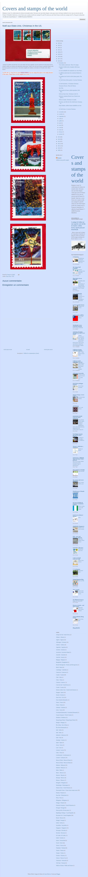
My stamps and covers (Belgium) (78, 480)
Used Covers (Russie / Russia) (78, 515)
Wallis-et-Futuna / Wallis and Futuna (64, 865)
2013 (59, 141)
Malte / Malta (59, 770)
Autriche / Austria (60, 657)
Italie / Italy (58, 737)
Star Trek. (61, 88)
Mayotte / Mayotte (60, 775)
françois (59, 158)
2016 (59, 61)
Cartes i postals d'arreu (78, 304)
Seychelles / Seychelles (61, 825)
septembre (61, 116)
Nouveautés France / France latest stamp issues (66, 790)
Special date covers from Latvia (81, 592)
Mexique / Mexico (60, 777)
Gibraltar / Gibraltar (60, 707)
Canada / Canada (60, 674)
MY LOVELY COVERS (79, 469)
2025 (59, 43)
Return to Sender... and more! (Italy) (78, 606)
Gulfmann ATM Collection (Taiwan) (77, 361)
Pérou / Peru (59, 797)
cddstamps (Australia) (78, 373)
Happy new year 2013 (77, 601)
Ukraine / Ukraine (60, 855)
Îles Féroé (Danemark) (61, 727)
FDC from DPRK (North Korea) (81, 540)
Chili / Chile (59, 677)
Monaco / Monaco (60, 780)
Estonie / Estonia (60, 695)
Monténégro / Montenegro (62, 785)
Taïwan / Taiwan (60, 845)
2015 (59, 137)
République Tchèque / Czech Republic (65, 812)
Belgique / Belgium (60, 659)
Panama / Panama (60, 792)
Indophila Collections (78, 547)
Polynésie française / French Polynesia (65, 805)
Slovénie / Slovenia (60, 833)
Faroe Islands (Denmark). (62, 700)
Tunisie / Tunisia (60, 850)
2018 (59, 56)
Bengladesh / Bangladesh (62, 662)
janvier (61, 134)
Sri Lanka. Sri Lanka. (61, 835)
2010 (59, 148)
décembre (61, 63)
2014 (59, 139)
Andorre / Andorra (60, 644)
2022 (59, 47)
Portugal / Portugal (60, 807)
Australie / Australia (60, 654)
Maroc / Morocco (60, 772)
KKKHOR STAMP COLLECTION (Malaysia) (77, 417)
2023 (59, 45)
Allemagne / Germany (61, 642)
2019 (59, 54)
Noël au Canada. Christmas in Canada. (68, 99)
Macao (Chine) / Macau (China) (63, 760)
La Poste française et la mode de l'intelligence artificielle (81, 297)
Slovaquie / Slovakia (60, 830)
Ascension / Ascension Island (62, 652)
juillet (60, 120)
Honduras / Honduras (61, 717)
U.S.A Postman (76, 569)
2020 (59, 52)
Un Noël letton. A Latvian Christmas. (67, 109)
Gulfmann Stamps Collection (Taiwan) (77, 350)
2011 (59, 145)
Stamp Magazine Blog (78, 579)
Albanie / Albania (60, 637)
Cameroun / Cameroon (61, 672)
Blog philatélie (76, 628)
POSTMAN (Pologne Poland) (78, 384)
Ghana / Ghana (59, 705)
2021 (59, 49)
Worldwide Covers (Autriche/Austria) (77, 326)
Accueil (28, 349)
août (60, 118)
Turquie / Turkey (60, 853)
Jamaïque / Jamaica (60, 740)
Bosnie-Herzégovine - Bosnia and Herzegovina (66, 664)
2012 (59, 143)
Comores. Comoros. (60, 682)
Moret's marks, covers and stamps (81, 508)
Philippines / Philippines (61, 800)
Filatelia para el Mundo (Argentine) (78, 492)
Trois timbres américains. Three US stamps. (69, 64)
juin (60, 123)
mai (60, 125)
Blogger (58, 874)
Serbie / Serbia (59, 822)
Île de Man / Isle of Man (61, 725)
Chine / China (59, 680)
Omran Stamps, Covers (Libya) (78, 395)
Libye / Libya (59, 752)
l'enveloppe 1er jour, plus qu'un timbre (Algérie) (78, 435)
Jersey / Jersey (59, 745)
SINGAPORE (81, 471)
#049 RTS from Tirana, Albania (81, 609)
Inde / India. (59, 732)
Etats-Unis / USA (10, 276)
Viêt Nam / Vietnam (60, 863)
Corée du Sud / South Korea (62, 685)
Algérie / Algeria (60, 639)
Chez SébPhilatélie (77, 293)
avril (60, 127)
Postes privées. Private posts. (62, 810)
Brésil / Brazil (59, 667)
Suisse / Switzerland (60, 840)
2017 (59, 58)
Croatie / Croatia (60, 687)
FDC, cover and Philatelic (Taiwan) (77, 537)
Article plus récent (8, 349)
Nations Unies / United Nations (63, 787)
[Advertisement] (28, 333)
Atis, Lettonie (76, 589)
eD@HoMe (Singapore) (78, 526)
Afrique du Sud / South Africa (63, 634)
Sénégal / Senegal (60, 820)
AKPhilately (76, 406)
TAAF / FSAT (59, 843)
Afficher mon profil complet (62, 160)
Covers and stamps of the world (34, 8)
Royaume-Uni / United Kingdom (63, 815)
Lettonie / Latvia (60, 750)
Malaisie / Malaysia (60, 765)
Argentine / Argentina (61, 647)
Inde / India (58, 730)
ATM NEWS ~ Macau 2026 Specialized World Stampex (81, 366)
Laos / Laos (58, 747)
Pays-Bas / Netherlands (61, 795)
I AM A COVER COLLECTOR (77, 558)
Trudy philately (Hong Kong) (78, 617)
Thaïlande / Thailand (61, 848)
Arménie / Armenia (60, 649)
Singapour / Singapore (61, 828)
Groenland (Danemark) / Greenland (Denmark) (66, 712)
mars (60, 129)
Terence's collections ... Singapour (78, 447)
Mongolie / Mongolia (61, 782)
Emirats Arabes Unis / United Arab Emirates (66, 689)
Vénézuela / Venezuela (61, 860)
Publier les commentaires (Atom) (31, 353)
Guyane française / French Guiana (64, 715)
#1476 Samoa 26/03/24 (78, 327)
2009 (59, 150)
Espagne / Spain (59, 692)
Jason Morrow (47, 874)
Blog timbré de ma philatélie (77, 279)
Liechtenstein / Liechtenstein (62, 755)
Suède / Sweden (59, 838)
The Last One (81, 580)
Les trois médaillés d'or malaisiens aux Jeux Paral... (70, 70)
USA (79, 517)
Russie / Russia (59, 817)
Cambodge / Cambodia (61, 669)
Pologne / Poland (60, 802)
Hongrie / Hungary (60, 722)
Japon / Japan (59, 742)
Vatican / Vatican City (61, 858)
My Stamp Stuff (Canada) (77, 268)
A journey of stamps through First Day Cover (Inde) (79, 333)
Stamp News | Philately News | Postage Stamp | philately (78, 459)
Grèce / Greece (59, 710)
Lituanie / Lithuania (60, 757)
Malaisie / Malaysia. (60, 767)
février (61, 132)
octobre (61, 114)
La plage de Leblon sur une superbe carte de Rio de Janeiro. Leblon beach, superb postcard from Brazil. (78, 225)
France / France (59, 702)
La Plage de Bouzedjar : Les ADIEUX (81, 439)
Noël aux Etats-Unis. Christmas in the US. (68, 94)
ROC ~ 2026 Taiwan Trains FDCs (81, 353)
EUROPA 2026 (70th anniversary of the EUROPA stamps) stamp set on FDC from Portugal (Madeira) (79, 285)
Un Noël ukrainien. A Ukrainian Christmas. (69, 83)
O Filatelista (76, 257)
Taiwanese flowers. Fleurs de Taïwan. (67, 85)
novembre (61, 112)
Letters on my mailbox (78, 315)
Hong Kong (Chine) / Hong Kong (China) (65, 720)
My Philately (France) (78, 599)
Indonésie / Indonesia (61, 735)
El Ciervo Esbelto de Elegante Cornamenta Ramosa (78, 503)
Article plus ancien (48, 349)
